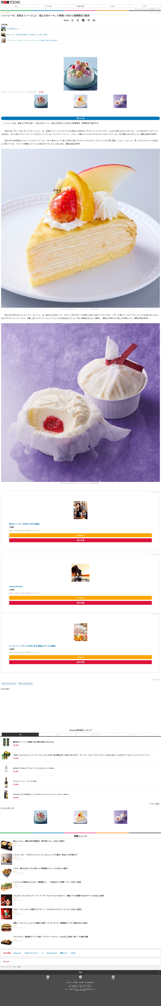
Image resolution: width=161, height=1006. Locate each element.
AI (42, 953)
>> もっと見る (154, 804)
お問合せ (69, 982)
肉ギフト (58, 734)
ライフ (144, 6)
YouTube (113, 979)
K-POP (73, 953)
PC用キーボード (95, 734)
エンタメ (112, 6)
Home (48, 979)
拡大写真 (82, 118)
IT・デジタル (48, 6)
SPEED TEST (80, 6)
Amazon (80, 535)
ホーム (16, 6)
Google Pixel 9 (52, 953)
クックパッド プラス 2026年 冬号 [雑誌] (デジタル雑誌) (32, 646)
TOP (80, 972)
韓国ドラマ (63, 953)
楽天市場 (80, 540)
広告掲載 (75, 982)
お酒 (20, 734)
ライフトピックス (10, 684)
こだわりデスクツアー (31, 953)
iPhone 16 (17, 953)
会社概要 (81, 982)
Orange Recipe (15, 586)
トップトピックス (26, 684)
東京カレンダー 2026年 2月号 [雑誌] (24, 524)
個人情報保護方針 (89, 982)
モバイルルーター (132, 734)
